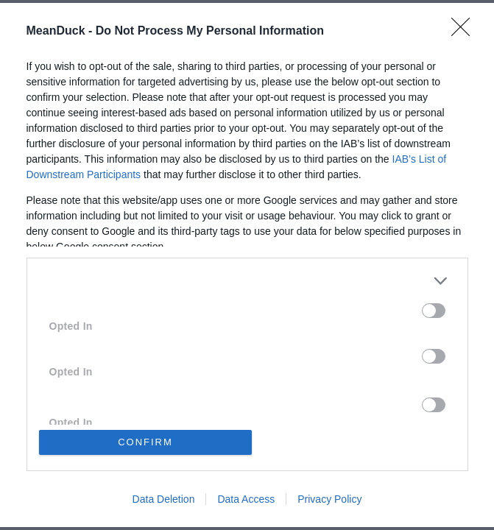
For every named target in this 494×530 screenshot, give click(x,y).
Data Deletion (164, 499)
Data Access (246, 499)
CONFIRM (145, 442)
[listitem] (247, 281)
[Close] (465, 32)
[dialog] (247, 265)
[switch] (433, 310)
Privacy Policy (329, 499)
